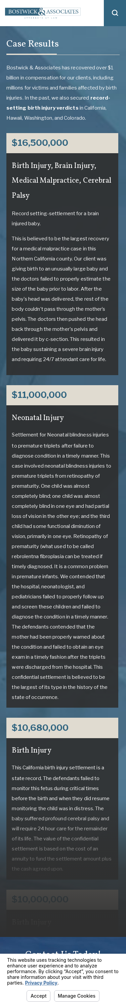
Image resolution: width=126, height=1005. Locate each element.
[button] (115, 13)
